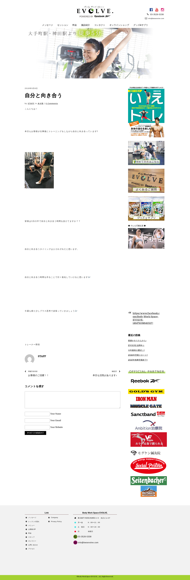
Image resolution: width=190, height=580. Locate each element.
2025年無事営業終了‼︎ (138, 360)
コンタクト (99, 25)
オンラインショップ (119, 25)
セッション (62, 25)
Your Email (55, 421)
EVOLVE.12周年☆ (136, 345)
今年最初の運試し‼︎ (136, 350)
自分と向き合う (43, 95)
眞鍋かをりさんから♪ (137, 341)
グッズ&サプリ (140, 25)
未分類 (41, 103)
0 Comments (52, 103)
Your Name (55, 414)
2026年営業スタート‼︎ (138, 355)
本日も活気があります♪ (97, 373)
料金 (74, 25)
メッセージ (47, 25)
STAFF (31, 103)
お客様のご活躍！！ (47, 373)
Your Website (56, 427)
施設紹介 (85, 25)
